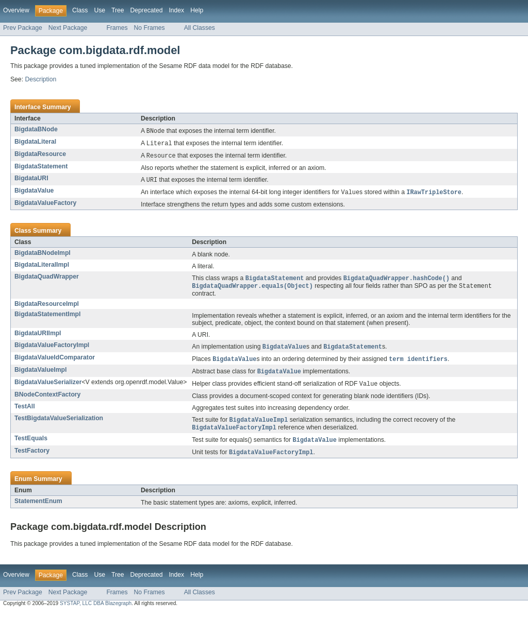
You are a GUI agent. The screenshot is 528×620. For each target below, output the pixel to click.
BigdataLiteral (35, 142)
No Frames (149, 27)
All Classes (199, 27)
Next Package (68, 27)
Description (40, 79)
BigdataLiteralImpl (41, 267)
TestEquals (30, 445)
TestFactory (32, 457)
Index (176, 10)
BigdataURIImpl (37, 336)
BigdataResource (40, 155)
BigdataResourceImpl (46, 307)
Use (99, 10)
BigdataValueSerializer (47, 387)
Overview (16, 10)
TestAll (24, 412)
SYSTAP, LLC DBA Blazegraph (95, 611)
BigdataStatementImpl (47, 317)
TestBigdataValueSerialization (58, 423)
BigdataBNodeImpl (42, 255)
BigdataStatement (41, 167)
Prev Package (22, 27)
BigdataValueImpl (40, 374)
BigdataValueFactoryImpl (51, 348)
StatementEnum (38, 508)
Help (196, 10)
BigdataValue (34, 192)
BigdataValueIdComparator (54, 361)
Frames (116, 27)
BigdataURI (31, 179)
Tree (117, 10)
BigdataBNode (36, 129)
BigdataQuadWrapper (46, 279)
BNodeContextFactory (47, 400)
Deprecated (146, 10)
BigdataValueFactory (45, 205)
